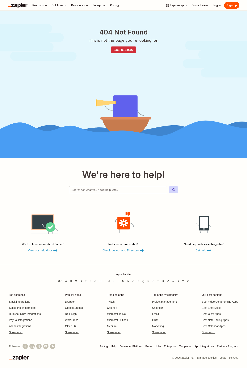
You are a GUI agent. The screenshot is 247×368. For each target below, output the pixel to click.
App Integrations (204, 346)
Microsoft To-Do (116, 313)
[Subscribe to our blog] (52, 346)
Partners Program (227, 346)
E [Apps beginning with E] (86, 281)
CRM (155, 320)
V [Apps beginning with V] (168, 281)
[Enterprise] (99, 5)
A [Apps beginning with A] (66, 281)
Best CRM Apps (211, 313)
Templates (185, 346)
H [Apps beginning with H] (100, 281)
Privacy (233, 357)
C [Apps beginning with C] (76, 281)
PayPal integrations (20, 320)
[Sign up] (231, 5)
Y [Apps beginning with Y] (183, 281)
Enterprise (170, 346)
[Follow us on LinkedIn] (32, 346)
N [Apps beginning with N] (128, 281)
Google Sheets (74, 307)
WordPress (71, 320)
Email (155, 313)
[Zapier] (17, 5)
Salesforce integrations (22, 307)
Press (148, 346)
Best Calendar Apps (213, 326)
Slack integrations (19, 301)
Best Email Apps (211, 307)
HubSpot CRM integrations (25, 313)
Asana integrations (20, 326)
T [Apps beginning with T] (158, 281)
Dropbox (70, 301)
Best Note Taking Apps (215, 320)
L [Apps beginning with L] (118, 281)
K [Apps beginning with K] (113, 281)
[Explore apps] (176, 5)
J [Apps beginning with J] (109, 281)
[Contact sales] (200, 5)
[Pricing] (114, 5)
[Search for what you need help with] (118, 189)
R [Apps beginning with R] (148, 281)
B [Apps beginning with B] (71, 281)
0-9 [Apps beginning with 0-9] (60, 281)
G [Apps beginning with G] (95, 281)
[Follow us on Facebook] (25, 346)
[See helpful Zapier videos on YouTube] (45, 346)
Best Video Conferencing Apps (220, 301)
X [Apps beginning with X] (178, 281)
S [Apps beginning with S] (153, 281)
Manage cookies (207, 357)
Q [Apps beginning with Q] (143, 281)
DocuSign (71, 313)
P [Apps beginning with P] (138, 281)
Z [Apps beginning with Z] (188, 281)
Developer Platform (130, 346)
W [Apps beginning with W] (173, 281)
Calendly (112, 307)
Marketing (158, 326)
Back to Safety (123, 49)
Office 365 (71, 326)
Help (113, 346)
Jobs (158, 346)
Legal (223, 357)
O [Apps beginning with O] (133, 281)
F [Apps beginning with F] (90, 281)
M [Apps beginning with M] (123, 281)
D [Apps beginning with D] (81, 281)
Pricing (104, 346)
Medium (112, 326)
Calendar (157, 307)
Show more (16, 332)
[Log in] (217, 5)
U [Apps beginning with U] (163, 281)
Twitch (111, 301)
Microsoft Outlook (117, 320)
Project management (164, 301)
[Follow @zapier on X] (39, 346)
